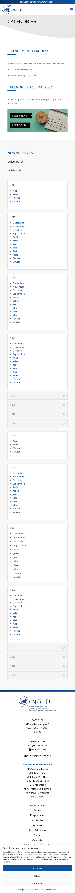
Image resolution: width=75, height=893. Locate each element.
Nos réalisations (37, 830)
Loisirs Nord (20, 115)
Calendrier (37, 840)
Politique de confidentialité (45, 889)
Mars (15, 194)
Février (16, 197)
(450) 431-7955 (37, 749)
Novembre (18, 226)
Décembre (18, 222)
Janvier (16, 201)
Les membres (37, 820)
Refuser (37, 875)
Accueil (37, 810)
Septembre (19, 233)
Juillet (16, 240)
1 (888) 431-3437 (37, 745)
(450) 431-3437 (37, 741)
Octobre (17, 229)
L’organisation (37, 815)
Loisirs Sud (19, 125)
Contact (37, 835)
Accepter (37, 868)
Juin (15, 244)
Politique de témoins (26, 889)
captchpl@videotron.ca (37, 755)
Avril (15, 190)
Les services (37, 825)
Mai (15, 247)
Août (15, 237)
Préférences (37, 883)
